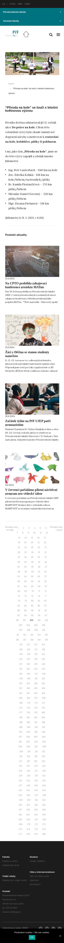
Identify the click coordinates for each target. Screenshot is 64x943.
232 (43, 775)
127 (36, 649)
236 (44, 780)
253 (20, 805)
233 (20, 780)
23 (19, 547)
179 (35, 712)
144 (43, 669)
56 (39, 576)
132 (43, 654)
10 (34, 532)
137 (20, 664)
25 (32, 547)
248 (44, 795)
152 (43, 678)
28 (19, 552)
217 (20, 761)
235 (36, 780)
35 (32, 557)
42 (46, 562)
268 (44, 819)
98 (17, 620)
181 (21, 717)
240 (44, 785)
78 (19, 600)
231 (36, 775)
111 (18, 634)
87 (46, 605)
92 (46, 610)
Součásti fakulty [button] (32, 21)
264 (44, 814)
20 (32, 542)
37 (46, 557)
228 (44, 771)
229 (20, 775)
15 (32, 537)
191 (36, 727)
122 (28, 644)
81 (39, 600)
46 (39, 566)
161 (20, 693)
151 (36, 678)
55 (32, 576)
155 (35, 683)
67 (46, 586)
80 (32, 600)
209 (21, 751)
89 (25, 610)
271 (36, 824)
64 (25, 586)
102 (46, 620)
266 (28, 819)
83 (19, 605)
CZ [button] (5, 4)
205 (20, 746)
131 (36, 654)
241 (20, 790)
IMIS (20, 4)
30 (32, 552)
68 (19, 591)
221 (20, 766)
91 (39, 610)
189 (20, 727)
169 (21, 703)
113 (32, 634)
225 (20, 771)
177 (20, 712)
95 (32, 615)
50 (32, 571)
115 (46, 634)
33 (19, 557)
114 (39, 634)
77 (46, 596)
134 (28, 659)
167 (36, 698)
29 (25, 552)
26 (39, 547)
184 (43, 717)
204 (44, 741)
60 (32, 581)
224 (43, 766)
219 (35, 761)
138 (28, 664)
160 (43, 688)
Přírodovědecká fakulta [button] (32, 12)
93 (18, 615)
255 (36, 805)
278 (28, 834)
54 (25, 576)
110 (43, 630)
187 (36, 722)
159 (35, 688)
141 (20, 669)
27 (46, 547)
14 (26, 537)
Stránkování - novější (11, 528)
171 (36, 703)
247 (36, 795)
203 (36, 741)
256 (44, 805)
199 (35, 737)
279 (36, 834)
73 (19, 596)
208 (44, 746)
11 (41, 532)
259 (36, 809)
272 (44, 824)
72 (46, 591)
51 (39, 571)
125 (20, 649)
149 (21, 678)
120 (46, 639)
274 (28, 829)
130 (28, 654)
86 (39, 605)
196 (43, 732)
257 (20, 809)
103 (20, 625)
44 (25, 566)
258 (28, 809)
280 (44, 834)
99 (24, 620)
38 (19, 562)
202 (28, 741)
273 (20, 829)
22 (45, 542)
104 (28, 625)
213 (20, 756)
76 (39, 596)
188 (43, 722)
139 (35, 664)
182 (28, 717)
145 (20, 673)
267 (36, 819)
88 (19, 610)
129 (21, 654)
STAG (12, 4)
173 (20, 707)
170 (28, 703)
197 (20, 737)
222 (28, 766)
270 (28, 824)
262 (28, 814)
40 (32, 562)
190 (28, 727)
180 (43, 712)
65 (32, 586)
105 (36, 625)
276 (44, 829)
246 (28, 795)
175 (35, 707)
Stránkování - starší (56, 528)
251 (36, 800)
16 (39, 537)
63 (18, 586)
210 (29, 751)
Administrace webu (11, 928)
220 (43, 761)
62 (46, 581)
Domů (11, 84)
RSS (25, 928)
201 (20, 741)
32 (45, 552)
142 (28, 669)
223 (36, 766)
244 (44, 790)
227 (36, 771)
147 (36, 673)
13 (19, 537)
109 (36, 630)
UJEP (27, 4)
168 (43, 698)
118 (32, 639)
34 (25, 557)
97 (46, 615)
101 (39, 620)
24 (25, 547)
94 (25, 615)
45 (32, 566)
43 (18, 566)
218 (28, 761)
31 (39, 552)
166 (28, 698)
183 (35, 717)
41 (39, 562)
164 (43, 693)
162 (28, 693)
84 (25, 605)
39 (25, 562)
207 (36, 746)
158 (28, 688)
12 (47, 532)
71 (39, 591)
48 (19, 571)
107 (20, 630)
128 (43, 649)
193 (20, 732)
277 (20, 834)
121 (21, 644)
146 (28, 673)
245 (20, 795)
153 (20, 683)
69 (25, 591)
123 (35, 644)
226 (28, 771)
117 (24, 639)
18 (19, 542)
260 (44, 809)
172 (43, 703)
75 (32, 596)
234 (28, 780)
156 (43, 683)
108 (28, 630)
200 (43, 737)
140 (43, 664)
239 (36, 785)
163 (35, 693)
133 (20, 659)
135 (35, 659)
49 (25, 571)
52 (46, 571)
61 (39, 581)
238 (28, 785)
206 (28, 746)
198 (28, 737)
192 (43, 727)
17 (45, 537)
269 (20, 824)
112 (24, 634)
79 (25, 600)
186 (28, 722)
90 (32, 610)
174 (28, 707)
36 (39, 557)
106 (43, 625)
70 (32, 591)
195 (36, 732)
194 (28, 732)
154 (28, 683)
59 (25, 581)
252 (44, 800)
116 (17, 639)
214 (28, 756)
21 (39, 542)
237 (20, 785)
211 (36, 751)
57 (46, 576)
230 (28, 775)
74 (25, 596)
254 (28, 805)
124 (43, 644)
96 (39, 615)
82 (45, 600)
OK (31, 937)
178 (28, 712)
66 (39, 586)
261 (20, 814)
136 (43, 659)
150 (28, 678)
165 (20, 698)
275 (36, 829)
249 (20, 800)
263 (36, 814)
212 (43, 751)
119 (39, 639)
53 (19, 576)
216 (43, 756)
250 (28, 800)
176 (43, 707)
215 (35, 756)
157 (20, 688)
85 (32, 605)
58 (19, 581)
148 (43, 673)
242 (28, 790)
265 (20, 819)
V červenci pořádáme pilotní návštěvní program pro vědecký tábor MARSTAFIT (31, 493)
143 (35, 669)
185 (20, 722)
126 (28, 649)
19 (25, 542)
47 (46, 566)
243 (36, 790)
